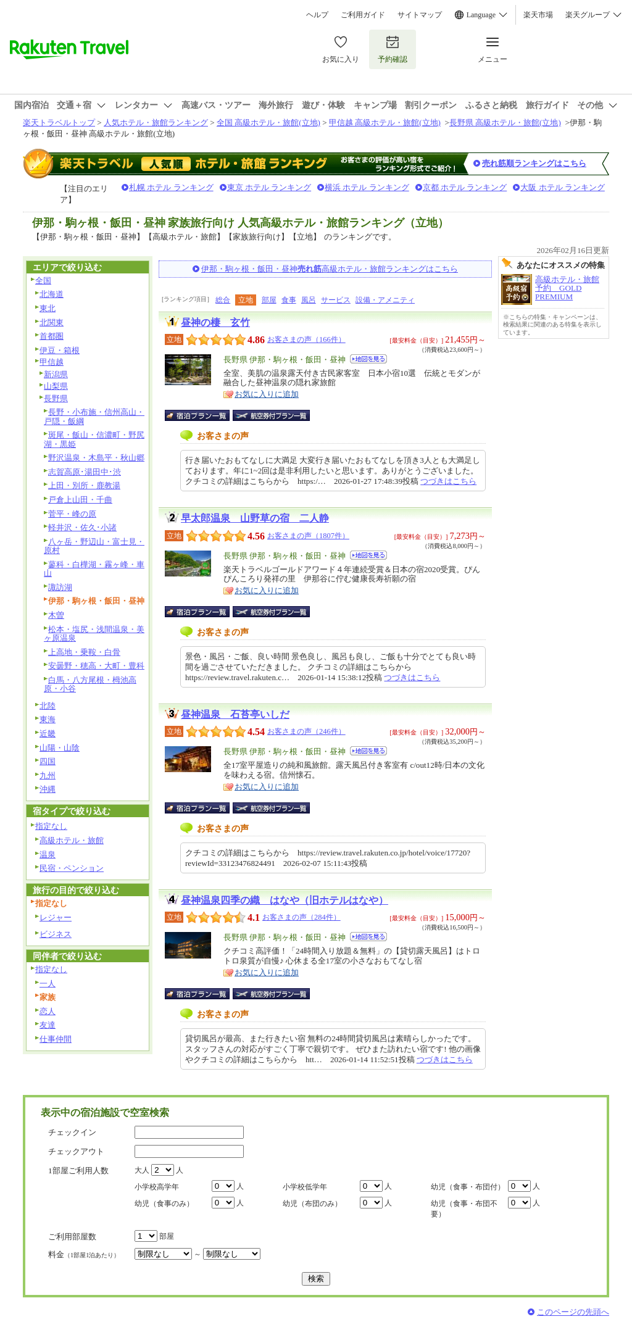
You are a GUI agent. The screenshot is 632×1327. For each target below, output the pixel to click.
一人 (48, 983)
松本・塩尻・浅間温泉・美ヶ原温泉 (94, 634)
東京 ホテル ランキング (269, 187)
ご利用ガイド (363, 14)
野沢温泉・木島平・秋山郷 (96, 457)
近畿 (48, 733)
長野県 (56, 398)
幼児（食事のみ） (164, 1203)
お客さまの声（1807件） (308, 535)
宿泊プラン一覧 (203, 415)
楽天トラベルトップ (59, 122)
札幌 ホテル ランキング (171, 187)
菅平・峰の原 (72, 513)
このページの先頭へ (573, 1312)
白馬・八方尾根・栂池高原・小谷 (90, 684)
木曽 (56, 615)
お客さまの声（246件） (306, 731)
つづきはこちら (448, 481)
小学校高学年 (157, 1187)
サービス (336, 300)
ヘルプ (317, 14)
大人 (142, 1170)
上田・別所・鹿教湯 (84, 485)
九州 (48, 775)
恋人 (48, 1011)
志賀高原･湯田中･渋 (84, 471)
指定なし (51, 826)
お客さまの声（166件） (306, 339)
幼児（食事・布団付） (468, 1187)
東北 (48, 308)
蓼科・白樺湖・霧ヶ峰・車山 (94, 569)
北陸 (48, 705)
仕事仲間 (56, 1039)
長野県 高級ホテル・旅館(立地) (505, 122)
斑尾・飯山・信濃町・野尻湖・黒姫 (94, 439)
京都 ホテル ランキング (465, 187)
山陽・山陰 (60, 747)
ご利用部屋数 (72, 1236)
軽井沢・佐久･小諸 (82, 527)
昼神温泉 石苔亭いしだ (235, 714)
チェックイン (72, 1132)
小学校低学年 (305, 1187)
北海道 (52, 294)
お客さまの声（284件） (301, 917)
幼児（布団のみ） (312, 1203)
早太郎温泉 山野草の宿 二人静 (255, 518)
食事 (288, 300)
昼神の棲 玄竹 (215, 322)
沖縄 (48, 789)
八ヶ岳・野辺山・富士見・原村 (94, 546)
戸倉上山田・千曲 (80, 499)
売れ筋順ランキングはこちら (534, 163)
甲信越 (52, 362)
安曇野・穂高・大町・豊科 (96, 665)
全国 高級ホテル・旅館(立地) (268, 122)
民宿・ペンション (72, 868)
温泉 (48, 854)
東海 (48, 719)
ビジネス (56, 934)
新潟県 (56, 374)
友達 (48, 1025)
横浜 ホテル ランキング (367, 187)
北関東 (52, 322)
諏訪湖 (60, 587)
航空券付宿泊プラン (271, 415)
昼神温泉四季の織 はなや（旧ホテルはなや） (284, 900)
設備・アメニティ (385, 300)
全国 (43, 280)
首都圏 (52, 336)
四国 (48, 761)
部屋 (269, 300)
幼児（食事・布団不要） (464, 1208)
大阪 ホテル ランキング (562, 187)
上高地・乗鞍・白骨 (84, 652)
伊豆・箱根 (60, 350)
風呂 (308, 300)
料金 (84, 1254)
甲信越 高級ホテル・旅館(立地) (385, 122)
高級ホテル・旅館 (72, 840)
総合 (222, 300)
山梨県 (56, 386)
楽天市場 (538, 14)
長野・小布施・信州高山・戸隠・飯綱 (94, 416)
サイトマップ (419, 14)
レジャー (56, 917)
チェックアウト (76, 1151)
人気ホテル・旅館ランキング (156, 122)
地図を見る (368, 359)
